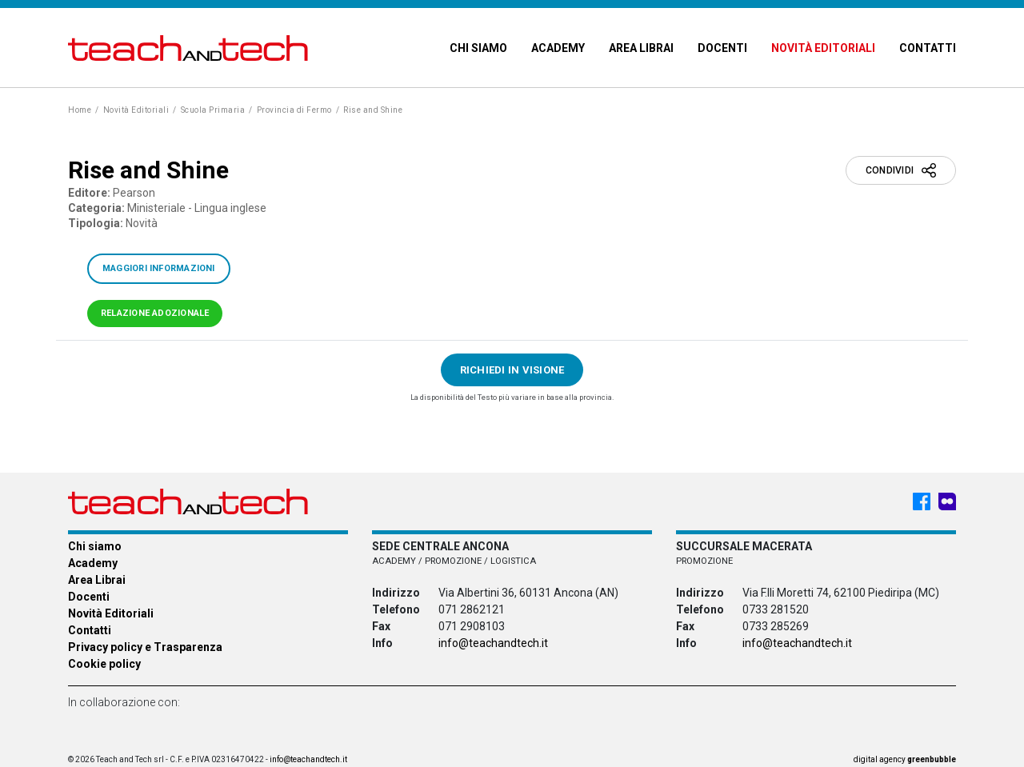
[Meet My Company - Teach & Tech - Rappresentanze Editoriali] (947, 501)
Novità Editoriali (823, 48)
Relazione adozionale (155, 313)
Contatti (927, 48)
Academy (558, 48)
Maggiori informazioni (158, 268)
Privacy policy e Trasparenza (145, 647)
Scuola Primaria (213, 110)
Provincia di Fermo (294, 110)
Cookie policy (104, 663)
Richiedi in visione (512, 370)
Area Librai (641, 48)
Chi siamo (478, 48)
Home (79, 110)
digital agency (905, 759)
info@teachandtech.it (493, 643)
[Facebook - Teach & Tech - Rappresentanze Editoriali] (921, 501)
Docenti (722, 48)
